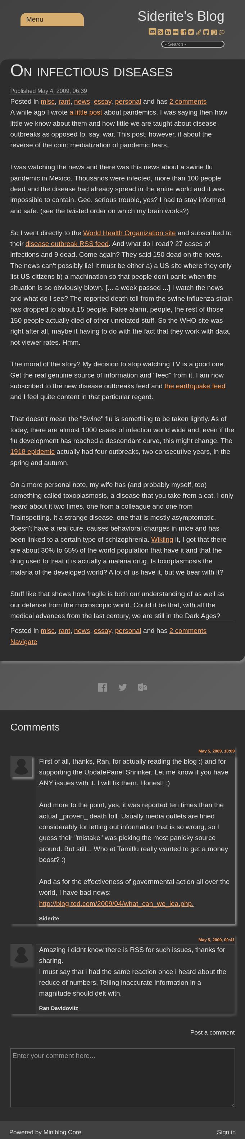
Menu (35, 19)
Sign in (226, 1132)
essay (102, 101)
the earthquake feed (194, 386)
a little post (85, 112)
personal (128, 101)
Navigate (23, 642)
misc (48, 101)
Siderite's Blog (180, 16)
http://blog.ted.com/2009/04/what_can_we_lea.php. (116, 903)
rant (65, 101)
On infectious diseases (91, 70)
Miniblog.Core (62, 1132)
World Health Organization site (129, 233)
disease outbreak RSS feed (67, 243)
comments (188, 101)
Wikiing (162, 539)
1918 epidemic (32, 451)
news (82, 101)
